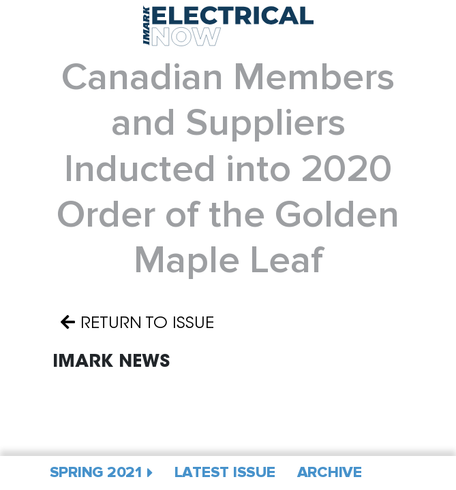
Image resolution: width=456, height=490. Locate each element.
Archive (329, 472)
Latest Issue (224, 472)
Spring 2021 (96, 472)
